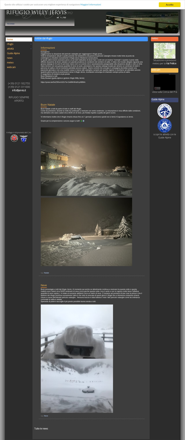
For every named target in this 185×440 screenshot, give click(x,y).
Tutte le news (41, 428)
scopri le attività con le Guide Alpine (164, 136)
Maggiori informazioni (97, 4)
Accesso (10, 23)
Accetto (169, 4)
